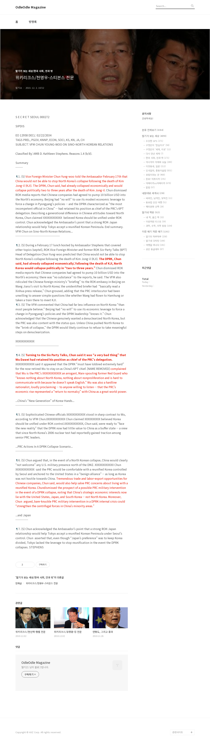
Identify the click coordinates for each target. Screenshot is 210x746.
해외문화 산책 (155, 206)
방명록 (33, 21)
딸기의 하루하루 (156, 236)
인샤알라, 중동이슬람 (159, 170)
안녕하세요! (147, 118)
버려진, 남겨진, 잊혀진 (159, 198)
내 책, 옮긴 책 (155, 217)
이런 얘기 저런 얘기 (155, 231)
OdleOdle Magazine (30, 7)
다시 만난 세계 (154, 153)
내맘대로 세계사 (153, 193)
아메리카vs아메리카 (158, 183)
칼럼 (150, 187)
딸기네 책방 (151, 212)
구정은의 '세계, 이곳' (158, 149)
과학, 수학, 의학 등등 (159, 225)
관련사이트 (177, 732)
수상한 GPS (154, 141)
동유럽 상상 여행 (156, 202)
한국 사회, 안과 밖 (157, 157)
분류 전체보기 (152, 130)
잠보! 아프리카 (156, 179)
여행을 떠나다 (155, 245)
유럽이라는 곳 (155, 174)
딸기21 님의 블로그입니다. (35, 667)
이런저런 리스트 (156, 221)
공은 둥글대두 (155, 249)
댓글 (17, 646)
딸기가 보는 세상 (154, 136)
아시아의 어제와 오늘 (159, 162)
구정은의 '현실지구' (157, 145)
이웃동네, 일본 (156, 166)
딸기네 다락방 (155, 240)
